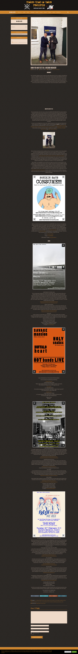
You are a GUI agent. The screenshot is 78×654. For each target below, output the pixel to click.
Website (32, 630)
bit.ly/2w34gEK (50, 233)
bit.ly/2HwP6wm (53, 237)
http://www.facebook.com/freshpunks (49, 556)
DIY (55, 600)
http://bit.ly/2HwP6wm (50, 488)
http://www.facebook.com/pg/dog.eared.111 (48, 482)
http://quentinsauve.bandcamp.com (49, 466)
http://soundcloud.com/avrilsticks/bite (49, 580)
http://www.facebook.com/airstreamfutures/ (49, 301)
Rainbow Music (51, 155)
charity (48, 600)
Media (50, 12)
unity (62, 601)
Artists (41, 12)
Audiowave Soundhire (43, 155)
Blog (37, 603)
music (40, 601)
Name (32, 624)
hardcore (35, 601)
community (52, 600)
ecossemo (61, 600)
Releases (32, 12)
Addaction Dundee (61, 126)
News (28, 12)
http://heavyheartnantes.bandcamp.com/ (49, 456)
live (38, 601)
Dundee (57, 600)
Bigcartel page (43, 231)
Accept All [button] (74, 651)
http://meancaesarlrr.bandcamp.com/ (48, 311)
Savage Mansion (49, 381)
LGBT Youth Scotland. (52, 129)
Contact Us (59, 12)
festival (32, 601)
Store (37, 12)
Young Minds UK (51, 126)
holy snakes (49, 386)
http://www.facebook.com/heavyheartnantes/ (49, 457)
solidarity (55, 601)
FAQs (24, 12)
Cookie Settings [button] (68, 651)
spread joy (59, 601)
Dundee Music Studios (59, 155)
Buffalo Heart (49, 392)
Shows (45, 12)
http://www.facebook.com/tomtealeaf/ (49, 564)
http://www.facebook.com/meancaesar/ (49, 310)
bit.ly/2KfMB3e (50, 235)
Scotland (51, 601)
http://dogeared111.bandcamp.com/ (49, 480)
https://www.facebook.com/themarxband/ (48, 475)
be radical (37, 600)
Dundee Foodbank (59, 125)
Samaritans (59, 127)
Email (32, 627)
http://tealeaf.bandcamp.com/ (49, 563)
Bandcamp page (52, 229)
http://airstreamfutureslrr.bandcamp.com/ (48, 302)
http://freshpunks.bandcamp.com (49, 554)
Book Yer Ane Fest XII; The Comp (38, 169)
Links (54, 12)
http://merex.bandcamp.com (49, 572)
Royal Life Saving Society (43, 126)
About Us (19, 12)
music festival (44, 601)
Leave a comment (56, 69)
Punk (48, 601)
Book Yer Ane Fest (43, 600)
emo (64, 600)
